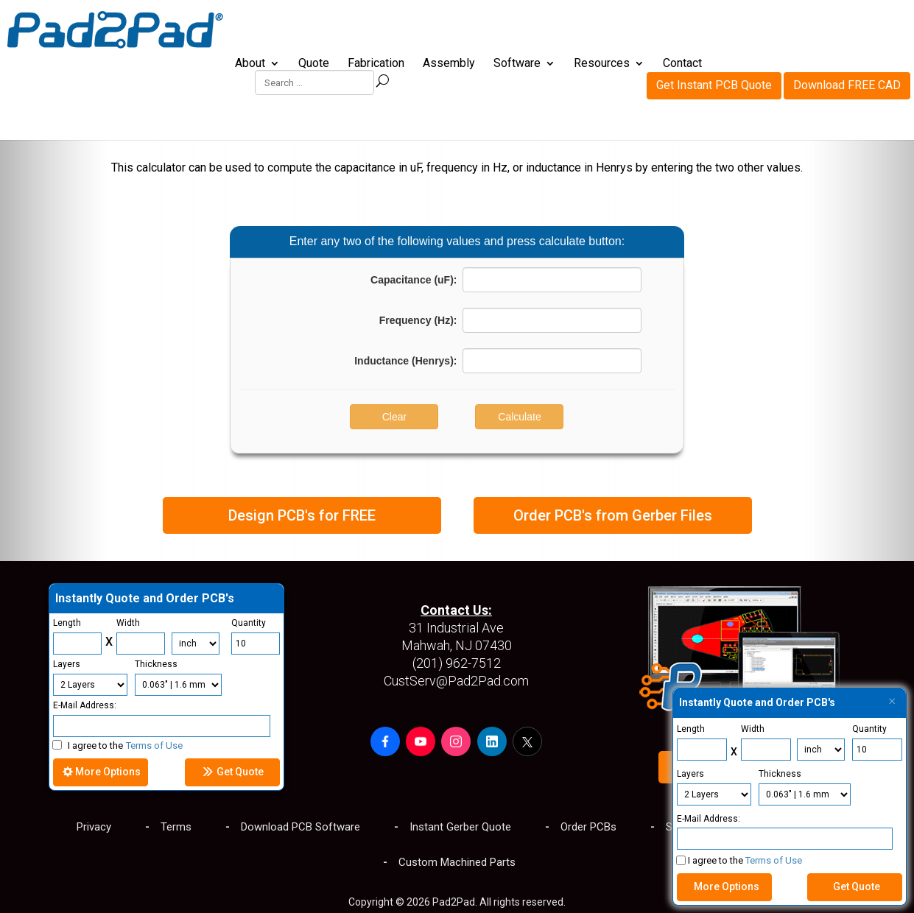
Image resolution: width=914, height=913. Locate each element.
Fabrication (376, 64)
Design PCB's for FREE (302, 515)
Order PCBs (588, 826)
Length (691, 729)
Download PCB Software (300, 826)
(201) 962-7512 (456, 663)
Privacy (94, 826)
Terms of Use (773, 860)
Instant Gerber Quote (460, 826)
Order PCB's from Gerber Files (612, 515)
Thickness (780, 774)
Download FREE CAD (847, 26)
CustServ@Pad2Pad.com (456, 680)
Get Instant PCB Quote (714, 26)
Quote (313, 64)
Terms (176, 826)
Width (752, 729)
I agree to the (117, 746)
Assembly (449, 64)
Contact (682, 64)
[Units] (195, 643)
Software (517, 64)
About (250, 64)
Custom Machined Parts (457, 862)
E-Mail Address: (708, 819)
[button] (385, 741)
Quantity (869, 729)
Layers (690, 774)
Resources (602, 64)
